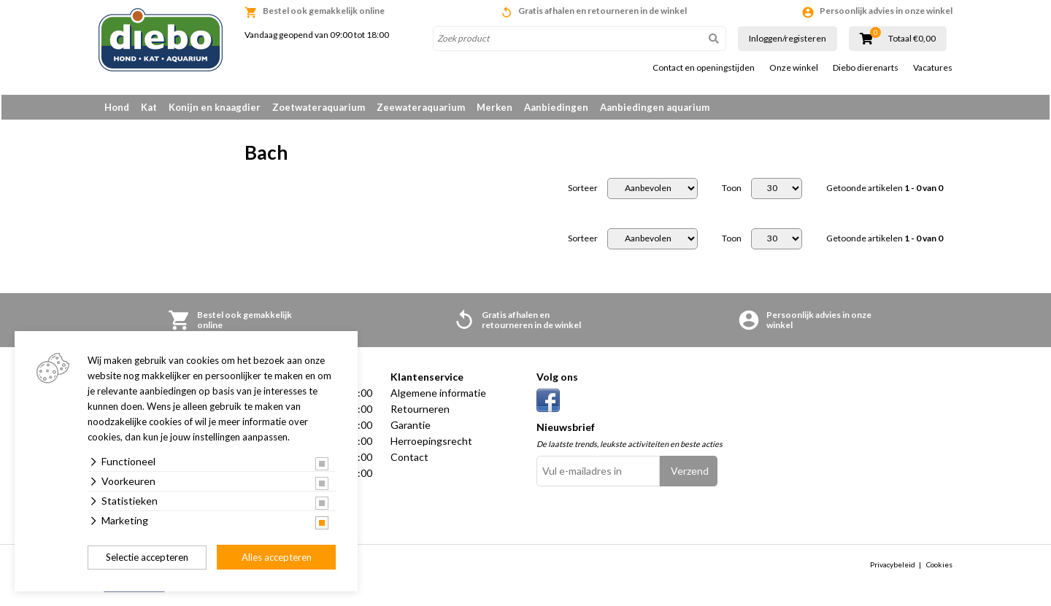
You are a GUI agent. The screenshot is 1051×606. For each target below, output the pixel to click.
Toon (732, 191)
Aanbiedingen (556, 107)
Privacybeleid (892, 567)
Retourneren (420, 411)
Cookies (939, 567)
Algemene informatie (438, 395)
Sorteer (583, 191)
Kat (149, 107)
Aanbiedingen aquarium (654, 107)
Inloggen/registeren (787, 38)
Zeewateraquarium (421, 107)
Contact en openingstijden (703, 67)
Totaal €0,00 (912, 38)
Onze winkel (793, 67)
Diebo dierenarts (865, 67)
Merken (494, 107)
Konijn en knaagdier (215, 107)
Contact (409, 460)
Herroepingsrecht (431, 444)
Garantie (410, 428)
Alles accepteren (277, 557)
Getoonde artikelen (884, 191)
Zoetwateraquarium (318, 107)
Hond (116, 107)
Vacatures (932, 67)
